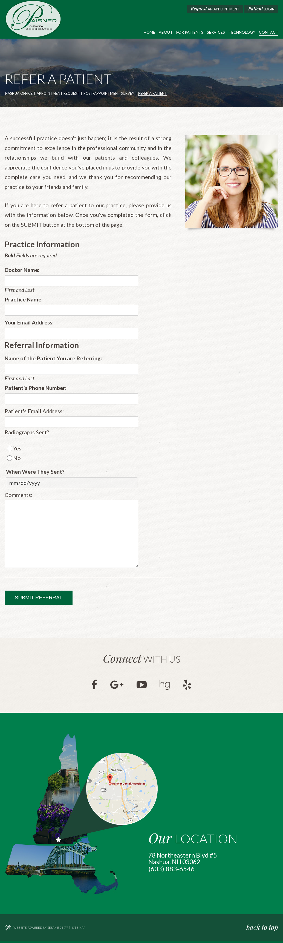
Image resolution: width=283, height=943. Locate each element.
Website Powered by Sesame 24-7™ (36, 930)
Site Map (78, 930)
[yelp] (188, 686)
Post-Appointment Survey (108, 94)
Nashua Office (19, 94)
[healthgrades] (165, 686)
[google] (116, 686)
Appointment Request (58, 94)
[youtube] (142, 686)
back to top (262, 929)
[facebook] (93, 686)
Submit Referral (38, 600)
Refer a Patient (152, 94)
